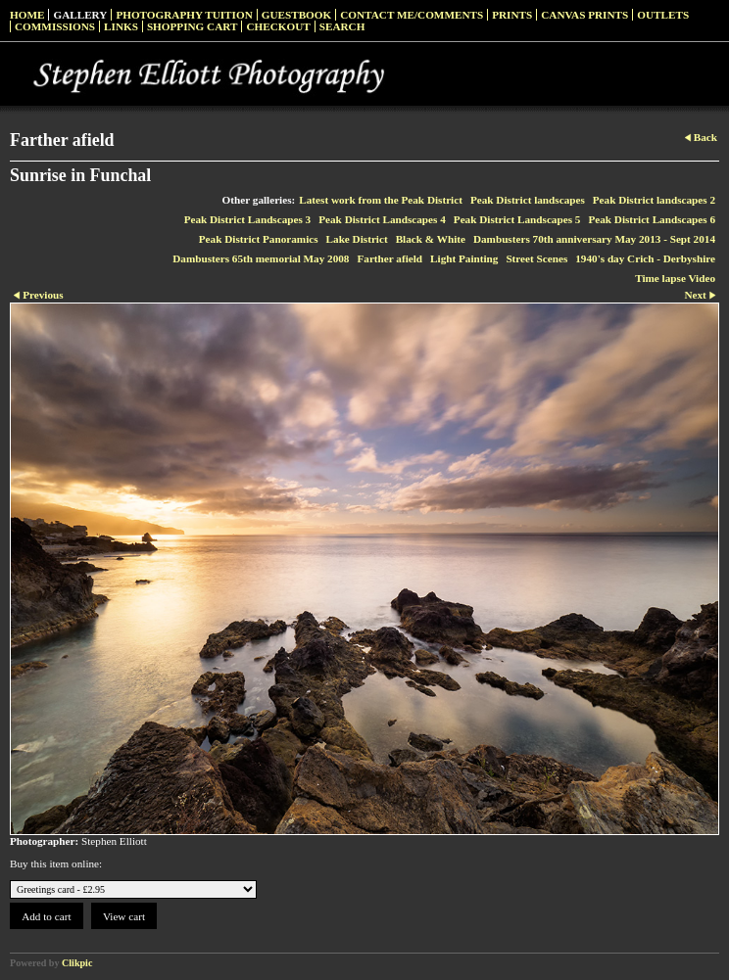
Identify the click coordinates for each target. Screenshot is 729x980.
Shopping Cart (192, 26)
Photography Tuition (184, 15)
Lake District (357, 239)
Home (27, 15)
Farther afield (389, 258)
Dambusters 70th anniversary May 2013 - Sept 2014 (594, 239)
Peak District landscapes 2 (654, 200)
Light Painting (464, 258)
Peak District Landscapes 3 (248, 219)
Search (342, 26)
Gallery (80, 15)
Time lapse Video (675, 278)
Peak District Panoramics (258, 239)
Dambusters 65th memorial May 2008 (260, 258)
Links (121, 26)
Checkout (278, 26)
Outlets (663, 15)
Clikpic (77, 962)
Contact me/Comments (411, 15)
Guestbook (297, 15)
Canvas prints (584, 15)
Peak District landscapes (527, 200)
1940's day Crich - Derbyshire (645, 258)
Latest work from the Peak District (380, 200)
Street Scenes (536, 258)
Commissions (55, 26)
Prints (512, 15)
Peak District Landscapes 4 (382, 219)
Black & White (430, 239)
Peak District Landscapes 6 (651, 219)
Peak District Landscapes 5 (517, 219)
